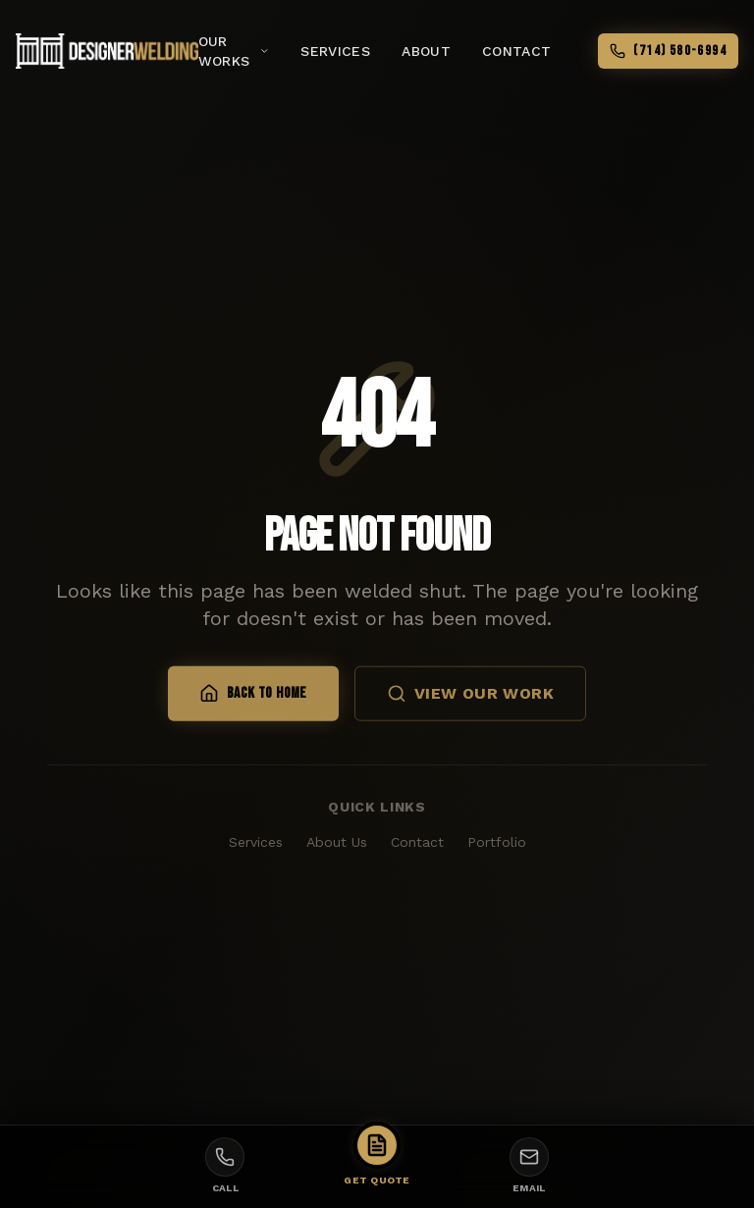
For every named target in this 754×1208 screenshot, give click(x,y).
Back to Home (253, 697)
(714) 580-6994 (668, 50)
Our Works (234, 51)
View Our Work (470, 697)
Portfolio (496, 842)
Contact (417, 842)
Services (256, 842)
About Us (336, 842)
